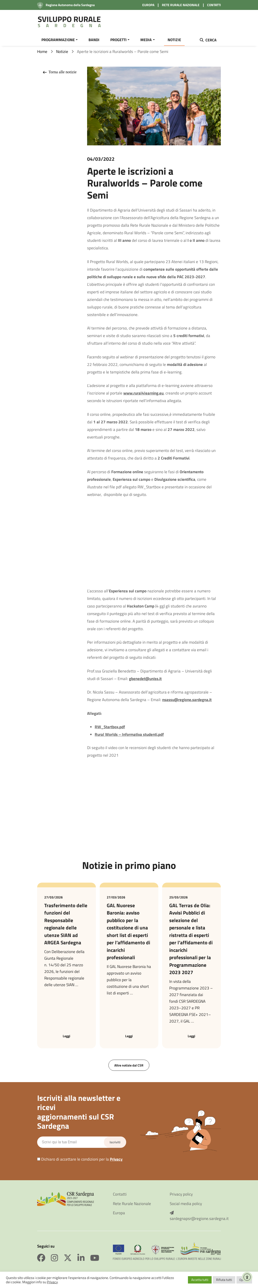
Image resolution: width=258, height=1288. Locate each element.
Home (42, 54)
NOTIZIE (174, 40)
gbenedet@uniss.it (145, 681)
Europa (119, 1216)
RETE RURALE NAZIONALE (181, 4)
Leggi (66, 1038)
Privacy (116, 1162)
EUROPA (148, 4)
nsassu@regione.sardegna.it (187, 702)
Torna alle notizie (59, 75)
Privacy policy (181, 1197)
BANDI (94, 40)
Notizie (62, 54)
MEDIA (146, 40)
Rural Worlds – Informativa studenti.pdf (129, 737)
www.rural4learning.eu (143, 396)
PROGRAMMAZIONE (58, 40)
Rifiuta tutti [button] (224, 1279)
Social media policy (186, 1206)
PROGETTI (118, 40)
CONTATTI (214, 4)
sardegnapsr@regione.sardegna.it (195, 1219)
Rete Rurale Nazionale (132, 1206)
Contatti (120, 1197)
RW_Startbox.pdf (110, 730)
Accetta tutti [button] (199, 1279)
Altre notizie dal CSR (128, 1068)
